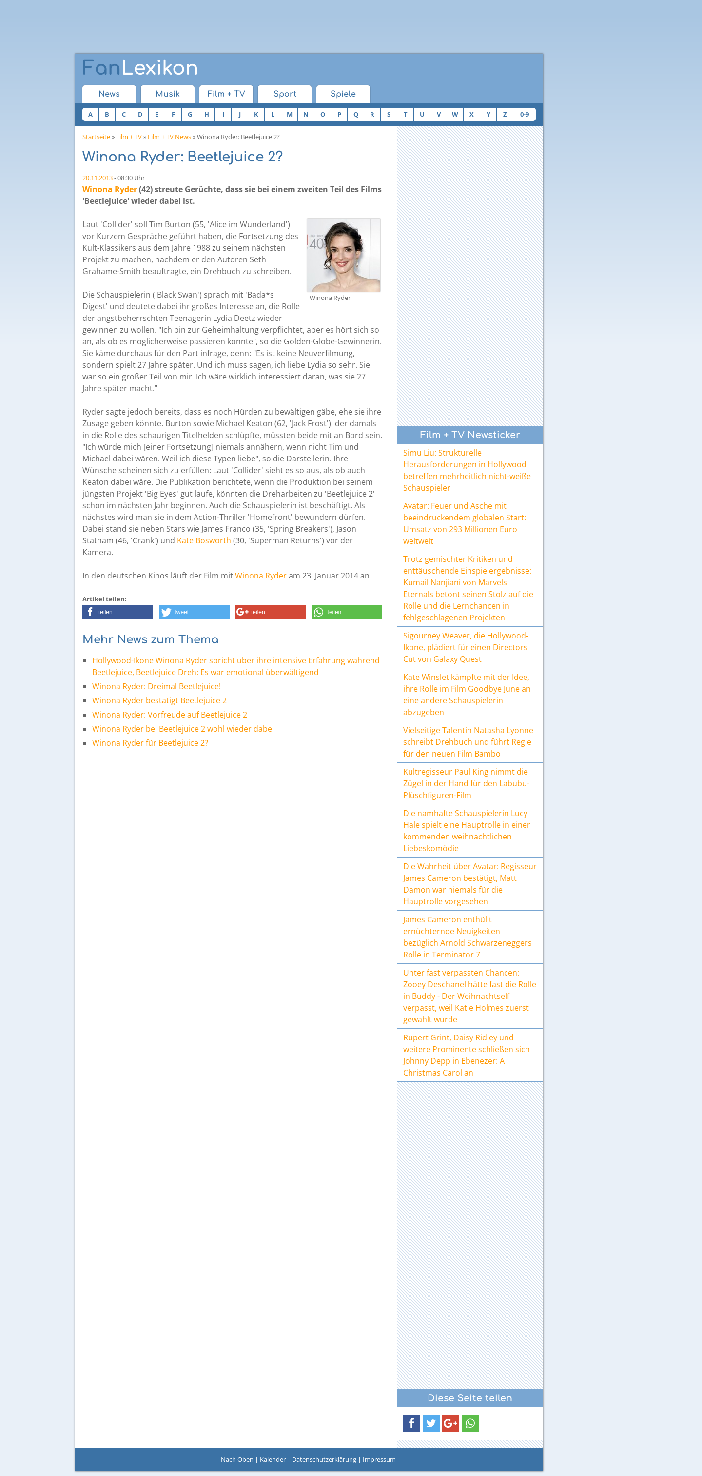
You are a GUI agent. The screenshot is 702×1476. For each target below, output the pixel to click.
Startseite (96, 136)
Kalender (273, 1459)
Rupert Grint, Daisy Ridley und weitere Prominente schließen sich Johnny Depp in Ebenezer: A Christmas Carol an (466, 1055)
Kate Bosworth (204, 540)
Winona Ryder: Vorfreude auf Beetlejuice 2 (169, 714)
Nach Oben (237, 1459)
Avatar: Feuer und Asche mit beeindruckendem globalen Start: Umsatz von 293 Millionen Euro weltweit (464, 523)
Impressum (379, 1459)
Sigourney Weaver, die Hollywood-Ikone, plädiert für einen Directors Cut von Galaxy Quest (465, 647)
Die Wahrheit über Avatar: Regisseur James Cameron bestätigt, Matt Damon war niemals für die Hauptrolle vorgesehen (470, 884)
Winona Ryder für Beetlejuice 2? (150, 743)
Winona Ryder (109, 189)
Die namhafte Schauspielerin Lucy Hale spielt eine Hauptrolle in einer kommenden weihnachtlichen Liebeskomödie (466, 831)
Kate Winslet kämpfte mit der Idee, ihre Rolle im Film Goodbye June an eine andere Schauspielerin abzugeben (467, 695)
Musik (168, 94)
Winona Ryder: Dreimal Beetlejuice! (156, 686)
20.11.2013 (97, 177)
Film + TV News (169, 136)
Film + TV (226, 94)
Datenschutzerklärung (324, 1459)
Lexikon (140, 68)
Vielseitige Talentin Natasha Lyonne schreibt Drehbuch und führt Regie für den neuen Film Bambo (468, 742)
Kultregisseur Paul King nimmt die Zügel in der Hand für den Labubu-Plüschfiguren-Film (466, 783)
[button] (117, 612)
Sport (284, 94)
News (109, 94)
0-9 (524, 114)
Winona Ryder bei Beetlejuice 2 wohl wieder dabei (183, 728)
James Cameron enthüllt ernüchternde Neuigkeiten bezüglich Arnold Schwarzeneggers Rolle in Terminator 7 (467, 937)
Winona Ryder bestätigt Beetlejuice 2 (159, 700)
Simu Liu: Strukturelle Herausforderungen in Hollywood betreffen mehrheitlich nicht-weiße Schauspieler (467, 470)
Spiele (343, 94)
